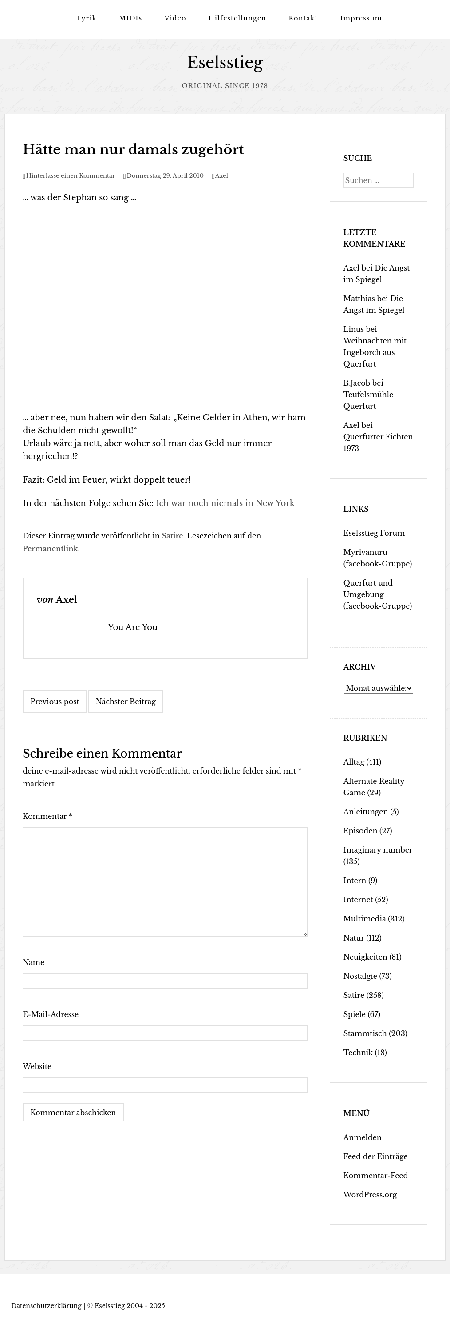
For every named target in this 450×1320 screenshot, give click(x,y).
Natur (353, 937)
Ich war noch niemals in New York (225, 503)
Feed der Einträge (375, 1156)
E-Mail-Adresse (51, 1014)
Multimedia (364, 918)
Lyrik (87, 18)
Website (37, 1066)
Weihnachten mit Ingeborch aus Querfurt (375, 352)
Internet (358, 899)
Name (33, 962)
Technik (358, 1052)
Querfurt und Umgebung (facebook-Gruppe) (377, 594)
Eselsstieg (225, 62)
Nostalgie (360, 976)
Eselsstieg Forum (374, 533)
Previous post (54, 701)
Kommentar (47, 816)
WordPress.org (370, 1194)
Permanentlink (50, 548)
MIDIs (130, 18)
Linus (353, 329)
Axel (221, 175)
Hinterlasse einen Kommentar (70, 175)
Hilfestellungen (238, 18)
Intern (355, 880)
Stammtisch (365, 1033)
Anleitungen (365, 811)
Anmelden (362, 1137)
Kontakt (303, 18)
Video (175, 18)
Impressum (361, 18)
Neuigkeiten (365, 957)
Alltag (353, 762)
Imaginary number (377, 849)
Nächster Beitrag (125, 701)
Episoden (360, 830)
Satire (172, 535)
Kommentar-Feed (375, 1175)
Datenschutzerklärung (46, 1306)
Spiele (354, 1014)
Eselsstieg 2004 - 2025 (130, 1306)
